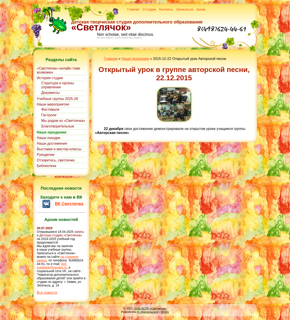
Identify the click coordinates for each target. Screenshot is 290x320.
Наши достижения (52, 143)
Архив (200, 9)
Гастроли (49, 115)
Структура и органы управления (57, 85)
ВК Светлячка (69, 203)
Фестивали (50, 109)
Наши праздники (51, 132)
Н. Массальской (148, 312)
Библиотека (46, 166)
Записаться (184, 9)
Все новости (47, 293)
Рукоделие (46, 155)
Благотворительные (57, 126)
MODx (165, 312)
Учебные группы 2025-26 (57, 99)
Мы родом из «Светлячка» (63, 121)
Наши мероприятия (53, 104)
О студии (149, 9)
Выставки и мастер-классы (59, 149)
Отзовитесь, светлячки (55, 160)
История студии (50, 78)
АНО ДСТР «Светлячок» (150, 308)
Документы (50, 93)
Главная (133, 9)
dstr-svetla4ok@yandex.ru (52, 265)
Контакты (166, 9)
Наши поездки (48, 138)
